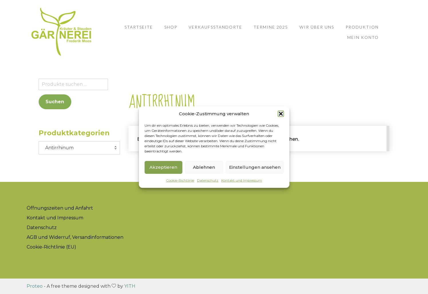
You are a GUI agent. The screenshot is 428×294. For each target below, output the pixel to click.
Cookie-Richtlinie (180, 180)
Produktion (362, 27)
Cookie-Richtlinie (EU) (51, 247)
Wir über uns (316, 27)
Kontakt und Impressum (241, 180)
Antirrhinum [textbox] (58, 147)
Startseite (139, 27)
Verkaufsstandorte (215, 27)
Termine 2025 (271, 27)
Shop (170, 27)
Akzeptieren (163, 167)
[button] (281, 114)
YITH (129, 286)
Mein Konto (363, 37)
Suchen (55, 101)
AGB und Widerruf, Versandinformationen (75, 237)
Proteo (35, 286)
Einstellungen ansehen (255, 167)
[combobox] (79, 147)
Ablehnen (204, 167)
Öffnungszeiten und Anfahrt (60, 208)
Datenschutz (207, 180)
